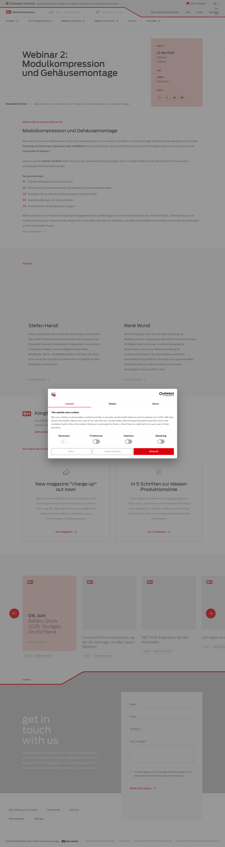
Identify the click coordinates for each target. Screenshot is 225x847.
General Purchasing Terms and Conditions (197, 841)
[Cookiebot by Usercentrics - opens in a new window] (161, 394)
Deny (71, 451)
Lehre (199, 12)
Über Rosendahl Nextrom (165, 12)
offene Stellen (198, 3)
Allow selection (112, 451)
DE (215, 3)
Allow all (153, 451)
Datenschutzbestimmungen (100, 841)
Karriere (74, 809)
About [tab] (155, 403)
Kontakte (214, 12)
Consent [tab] (69, 403)
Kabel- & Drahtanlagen (69, 12)
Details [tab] (112, 403)
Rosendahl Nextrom (16, 104)
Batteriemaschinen (24, 12)
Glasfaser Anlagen (113, 12)
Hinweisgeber (17, 818)
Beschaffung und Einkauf (23, 809)
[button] (160, 98)
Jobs (187, 12)
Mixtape (39, 818)
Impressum (125, 841)
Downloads (53, 809)
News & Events (64, 104)
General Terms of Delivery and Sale (153, 841)
